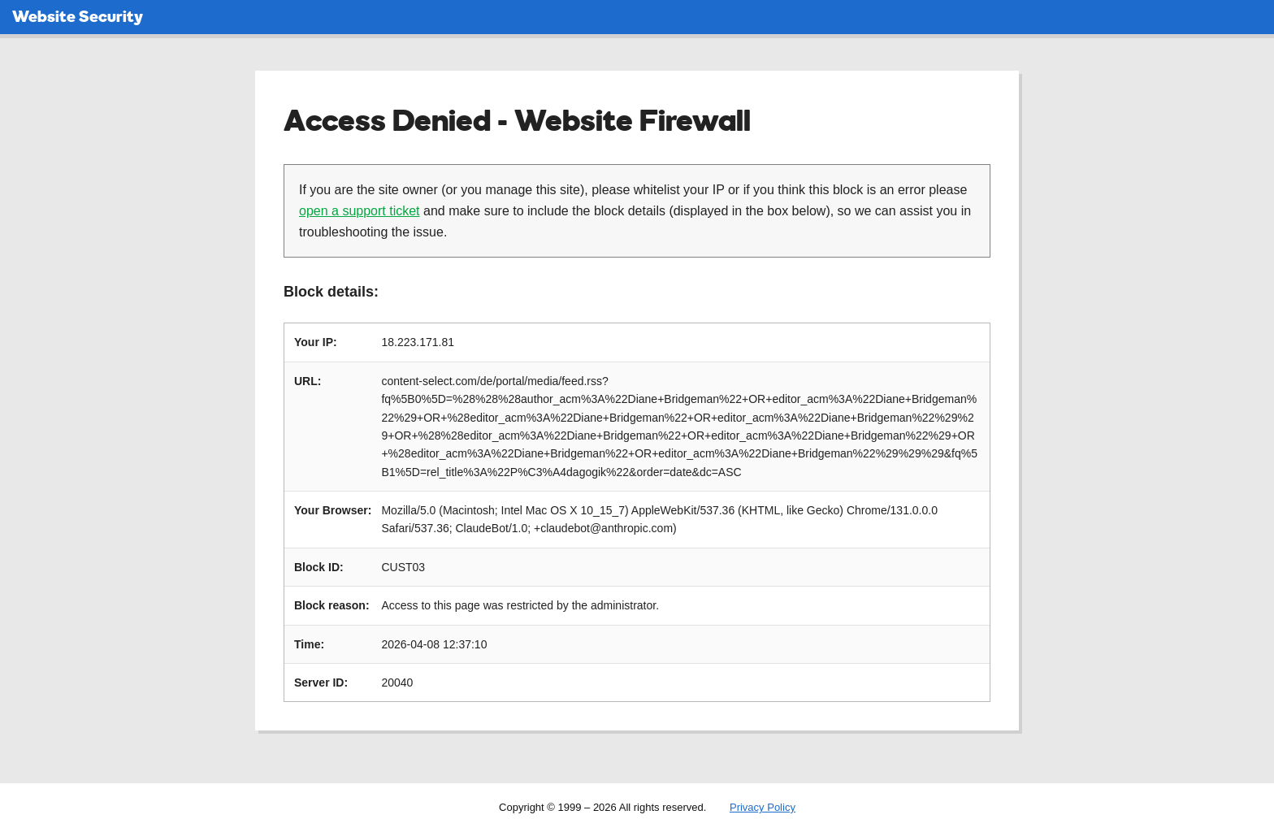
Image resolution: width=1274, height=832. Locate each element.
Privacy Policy (762, 807)
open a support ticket (359, 211)
